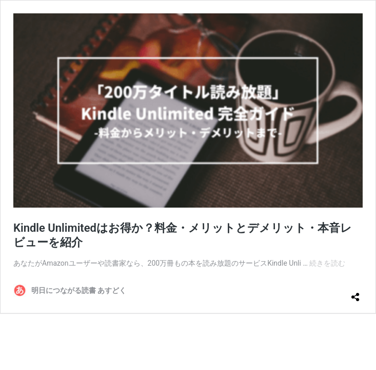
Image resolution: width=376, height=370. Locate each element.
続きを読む (327, 263)
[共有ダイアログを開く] (355, 293)
